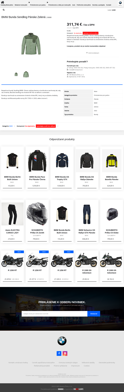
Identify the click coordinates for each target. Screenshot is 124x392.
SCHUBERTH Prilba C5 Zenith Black (37, 234)
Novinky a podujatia (98, 5)
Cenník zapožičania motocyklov (43, 362)
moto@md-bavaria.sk (75, 70)
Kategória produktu (70, 95)
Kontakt (108, 5)
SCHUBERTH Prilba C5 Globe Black (111, 234)
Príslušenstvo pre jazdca (38, 5)
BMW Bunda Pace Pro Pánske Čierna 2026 (37, 181)
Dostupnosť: (70, 33)
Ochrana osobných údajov (68, 362)
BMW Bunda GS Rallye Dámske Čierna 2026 (87, 181)
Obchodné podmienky (107, 362)
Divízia (66, 91)
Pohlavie (67, 99)
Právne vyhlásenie (61, 366)
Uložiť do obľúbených (93, 53)
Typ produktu (68, 114)
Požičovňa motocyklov (84, 5)
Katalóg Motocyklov (7, 5)
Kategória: (5, 126)
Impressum (75, 366)
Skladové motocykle (21, 5)
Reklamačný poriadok (42, 366)
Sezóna (66, 110)
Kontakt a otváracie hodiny (18, 362)
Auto (73, 5)
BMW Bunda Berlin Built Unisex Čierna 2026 (12, 181)
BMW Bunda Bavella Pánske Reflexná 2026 (111, 181)
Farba (66, 107)
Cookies (87, 366)
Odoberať (93, 314)
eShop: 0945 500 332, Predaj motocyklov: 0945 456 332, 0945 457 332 (91, 68)
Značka (66, 103)
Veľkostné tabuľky (88, 362)
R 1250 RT (12, 272)
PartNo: (69, 30)
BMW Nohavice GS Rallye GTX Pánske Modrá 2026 (87, 234)
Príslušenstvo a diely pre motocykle (59, 5)
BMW (11, 126)
